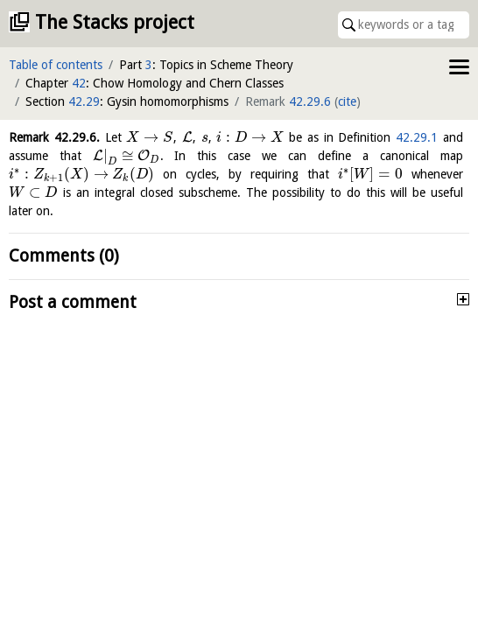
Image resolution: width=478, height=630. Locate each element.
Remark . (54, 137)
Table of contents (55, 65)
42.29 (84, 101)
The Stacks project (114, 22)
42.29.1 (417, 137)
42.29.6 (310, 101)
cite (347, 101)
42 (79, 83)
